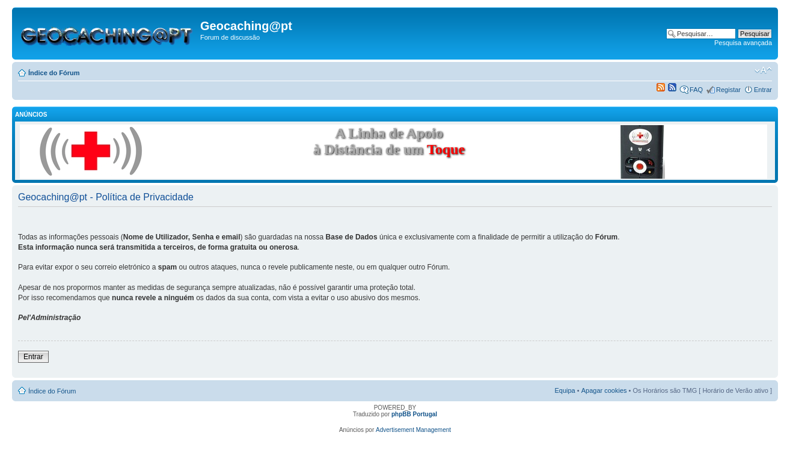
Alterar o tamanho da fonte (763, 70)
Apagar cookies (604, 390)
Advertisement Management (413, 430)
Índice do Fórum (54, 72)
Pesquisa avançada (743, 42)
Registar (728, 89)
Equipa (564, 390)
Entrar (763, 89)
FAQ (696, 89)
